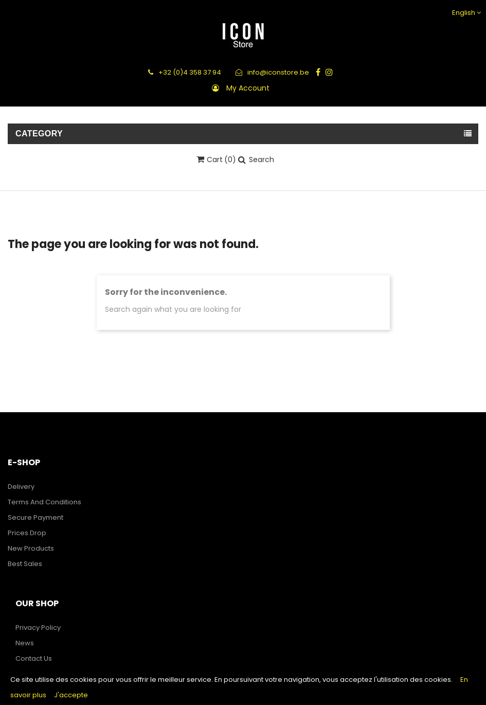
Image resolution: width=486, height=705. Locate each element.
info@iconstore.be (272, 72)
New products (31, 548)
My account (247, 88)
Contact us (33, 658)
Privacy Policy (38, 627)
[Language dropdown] (465, 12)
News (24, 643)
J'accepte (71, 695)
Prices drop (27, 533)
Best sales (25, 564)
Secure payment (35, 517)
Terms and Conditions (44, 502)
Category (39, 133)
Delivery (21, 486)
